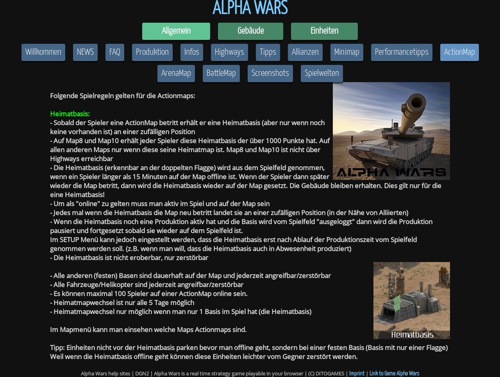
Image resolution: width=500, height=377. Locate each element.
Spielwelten (322, 73)
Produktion (152, 52)
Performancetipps (402, 52)
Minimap (346, 52)
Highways (229, 52)
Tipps (268, 52)
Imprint (356, 374)
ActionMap (459, 52)
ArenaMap (176, 73)
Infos (191, 52)
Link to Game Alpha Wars (394, 374)
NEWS (85, 52)
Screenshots (270, 73)
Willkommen (43, 52)
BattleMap (221, 73)
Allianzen (305, 52)
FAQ (114, 52)
